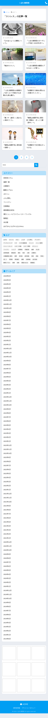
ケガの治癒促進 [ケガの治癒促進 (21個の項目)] (23, 243)
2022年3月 (7, 484)
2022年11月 (7, 452)
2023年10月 (7, 407)
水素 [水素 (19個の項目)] (28, 253)
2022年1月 (7, 492)
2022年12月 (7, 448)
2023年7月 (7, 419)
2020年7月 (7, 566)
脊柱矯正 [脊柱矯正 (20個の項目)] (17, 260)
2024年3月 (7, 387)
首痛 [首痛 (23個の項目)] (18, 263)
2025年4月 (7, 334)
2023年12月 (7, 399)
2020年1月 (7, 590)
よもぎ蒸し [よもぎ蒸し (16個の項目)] (30, 240)
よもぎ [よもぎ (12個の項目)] (23, 240)
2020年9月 (7, 558)
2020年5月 (7, 574)
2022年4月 (7, 480)
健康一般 (6, 182)
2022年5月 (7, 476)
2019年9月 (7, 607)
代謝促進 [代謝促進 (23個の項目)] (27, 250)
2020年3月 (7, 582)
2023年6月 (7, 423)
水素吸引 (6, 186)
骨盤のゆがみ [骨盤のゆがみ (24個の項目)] (24, 263)
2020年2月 (7, 586)
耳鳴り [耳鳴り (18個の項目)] (42, 256)
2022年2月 (7, 488)
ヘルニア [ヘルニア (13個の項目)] (13, 250)
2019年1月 (7, 639)
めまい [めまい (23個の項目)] (17, 240)
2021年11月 (7, 501)
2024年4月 (7, 382)
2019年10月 (7, 603)
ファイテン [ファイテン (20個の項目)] (6, 250)
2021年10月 (7, 505)
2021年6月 (7, 521)
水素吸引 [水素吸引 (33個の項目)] (34, 253)
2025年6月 (7, 325)
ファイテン (7, 202)
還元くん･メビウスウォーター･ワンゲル (17, 215)
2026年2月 (7, 293)
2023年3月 (7, 435)
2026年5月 (7, 281)
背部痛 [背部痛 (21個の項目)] (10, 260)
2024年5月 (7, 378)
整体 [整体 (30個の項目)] (19, 253)
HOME (24, 709)
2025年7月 (7, 321)
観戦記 (5, 219)
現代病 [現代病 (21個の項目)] (20, 256)
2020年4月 (7, 578)
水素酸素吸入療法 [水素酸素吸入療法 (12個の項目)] (8, 256)
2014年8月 (7, 643)
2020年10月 (7, 554)
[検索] (36, 165)
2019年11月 (7, 598)
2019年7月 (7, 615)
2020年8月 (7, 562)
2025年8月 (7, 317)
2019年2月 (7, 635)
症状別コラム (8, 178)
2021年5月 (7, 525)
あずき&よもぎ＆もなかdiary (13, 227)
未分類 (5, 223)
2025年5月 (7, 330)
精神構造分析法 (8, 210)
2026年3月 (7, 289)
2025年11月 (7, 305)
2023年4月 (7, 431)
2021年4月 (7, 529)
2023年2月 (7, 440)
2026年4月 (7, 285)
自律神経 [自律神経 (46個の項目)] (28, 260)
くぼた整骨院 (24, 2)
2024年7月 (7, 370)
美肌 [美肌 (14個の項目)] (37, 256)
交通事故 (6, 206)
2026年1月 (7, 297)
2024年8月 (7, 366)
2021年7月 (7, 517)
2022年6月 (7, 472)
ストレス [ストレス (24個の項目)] (31, 243)
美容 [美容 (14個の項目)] (32, 256)
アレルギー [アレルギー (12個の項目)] (37, 240)
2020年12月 (7, 545)
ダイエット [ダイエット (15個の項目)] (35, 246)
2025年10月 (7, 309)
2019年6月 (7, 619)
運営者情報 (16, 712)
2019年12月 (7, 594)
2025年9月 (7, 313)
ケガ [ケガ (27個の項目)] (16, 243)
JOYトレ (6, 194)
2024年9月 (7, 362)
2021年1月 (7, 541)
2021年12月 (7, 497)
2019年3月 (7, 631)
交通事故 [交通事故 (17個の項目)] (20, 250)
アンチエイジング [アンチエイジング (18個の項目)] (8, 243)
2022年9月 (7, 460)
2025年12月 (7, 301)
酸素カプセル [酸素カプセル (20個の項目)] (7, 263)
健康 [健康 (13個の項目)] (32, 250)
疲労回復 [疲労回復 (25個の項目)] (27, 256)
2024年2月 (7, 391)
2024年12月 (7, 350)
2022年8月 (7, 464)
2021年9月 (7, 509)
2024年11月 (7, 354)
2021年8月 (7, 513)
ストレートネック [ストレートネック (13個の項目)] (8, 246)
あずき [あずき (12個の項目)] (5, 240)
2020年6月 (7, 570)
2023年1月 (7, 444)
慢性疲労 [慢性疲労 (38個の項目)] (13, 253)
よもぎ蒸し (7, 198)
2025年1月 (7, 346)
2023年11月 (7, 403)
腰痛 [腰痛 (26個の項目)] (22, 260)
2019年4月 (7, 627)
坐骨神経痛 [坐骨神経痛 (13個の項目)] (6, 253)
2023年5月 (7, 427)
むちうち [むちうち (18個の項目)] (11, 240)
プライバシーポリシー (28, 712)
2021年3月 (7, 533)
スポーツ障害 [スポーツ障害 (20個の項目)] (26, 246)
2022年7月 (7, 468)
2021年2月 (7, 537)
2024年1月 (7, 395)
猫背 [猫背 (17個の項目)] (16, 256)
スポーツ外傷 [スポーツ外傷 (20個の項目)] (18, 246)
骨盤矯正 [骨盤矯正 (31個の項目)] (32, 263)
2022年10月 (7, 456)
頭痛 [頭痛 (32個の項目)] (13, 263)
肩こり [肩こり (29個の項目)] (5, 260)
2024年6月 (7, 374)
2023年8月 (7, 415)
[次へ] (32, 157)
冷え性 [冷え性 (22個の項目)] (37, 250)
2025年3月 (7, 338)
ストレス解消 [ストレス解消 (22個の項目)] (39, 243)
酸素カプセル (8, 190)
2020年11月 (7, 550)
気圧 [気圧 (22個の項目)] (24, 253)
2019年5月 (7, 623)
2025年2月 (7, 342)
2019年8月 (7, 611)
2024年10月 (7, 358)
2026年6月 (7, 277)
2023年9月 (7, 411)
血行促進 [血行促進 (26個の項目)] (35, 260)
